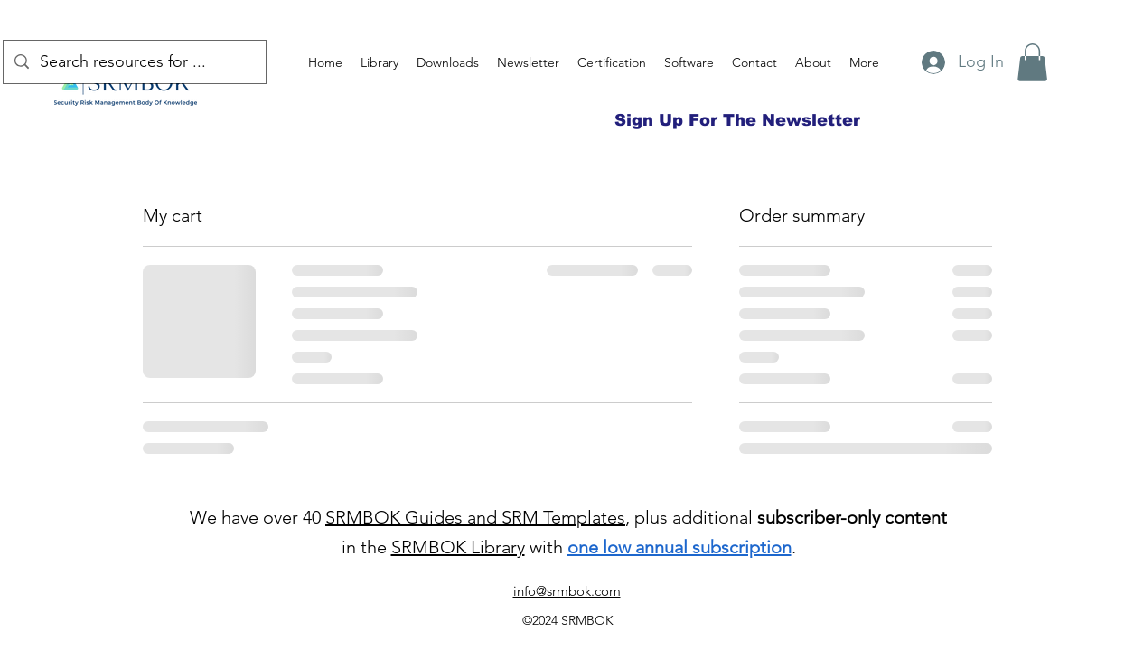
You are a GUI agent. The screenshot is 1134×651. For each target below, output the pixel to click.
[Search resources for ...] (134, 62)
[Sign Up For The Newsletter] (737, 120)
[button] (1032, 62)
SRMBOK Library (458, 547)
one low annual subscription (679, 547)
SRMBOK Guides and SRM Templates (475, 517)
